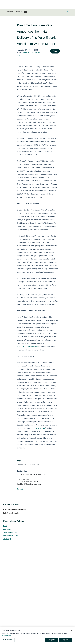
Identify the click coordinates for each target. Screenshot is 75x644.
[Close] (71, 633)
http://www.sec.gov (38, 428)
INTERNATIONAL (35, 464)
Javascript (7, 539)
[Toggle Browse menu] (67, 11)
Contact (20, 489)
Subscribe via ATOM (10, 536)
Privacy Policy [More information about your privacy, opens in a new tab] (6, 638)
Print (5, 526)
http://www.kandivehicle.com (28, 347)
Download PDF (8, 529)
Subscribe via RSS (10, 532)
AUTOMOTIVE (22, 464)
